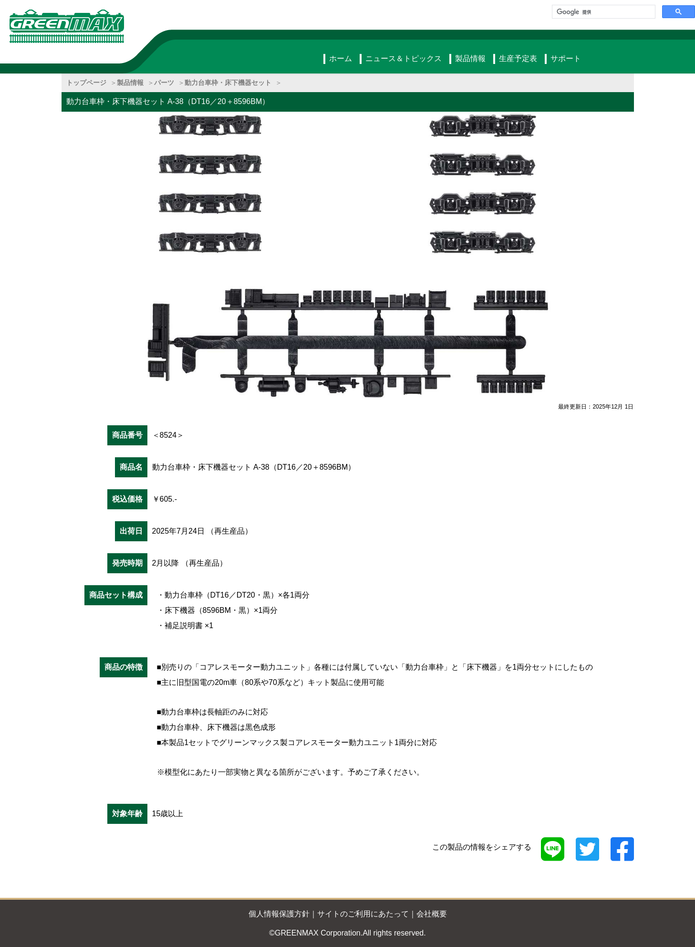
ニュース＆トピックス (403, 58)
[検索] (603, 12)
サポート (565, 58)
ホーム (340, 58)
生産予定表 (518, 58)
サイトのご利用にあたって (363, 914)
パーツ (164, 82)
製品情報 (470, 58)
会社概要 (431, 914)
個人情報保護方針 (279, 914)
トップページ (86, 82)
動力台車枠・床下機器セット (228, 82)
